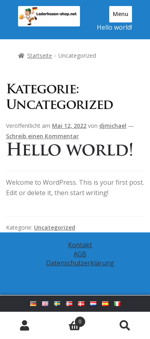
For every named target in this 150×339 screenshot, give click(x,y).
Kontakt (80, 244)
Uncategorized (54, 227)
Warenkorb (67, 320)
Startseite (39, 55)
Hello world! (114, 27)
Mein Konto (25, 325)
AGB (80, 254)
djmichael (112, 125)
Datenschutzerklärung (80, 262)
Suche (125, 325)
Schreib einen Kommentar (42, 136)
